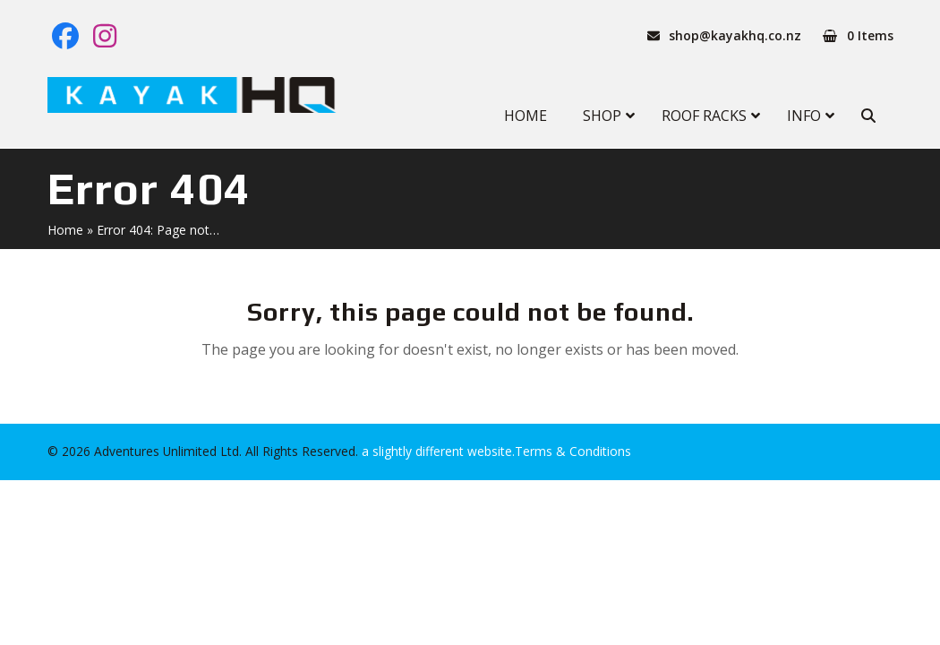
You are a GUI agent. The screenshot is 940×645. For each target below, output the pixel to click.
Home (65, 229)
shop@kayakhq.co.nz (735, 35)
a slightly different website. (436, 451)
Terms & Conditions (573, 451)
